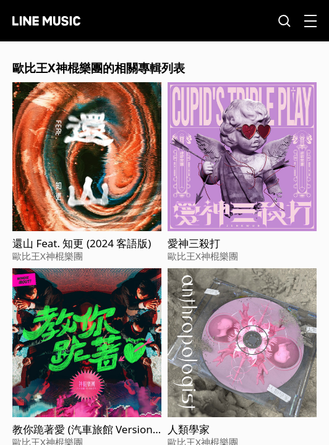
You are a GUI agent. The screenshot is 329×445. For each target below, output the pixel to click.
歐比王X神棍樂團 (47, 256)
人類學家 (189, 429)
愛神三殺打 (194, 243)
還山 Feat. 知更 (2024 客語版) (81, 243)
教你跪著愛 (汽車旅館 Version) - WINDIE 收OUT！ (84, 429)
